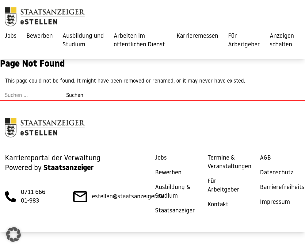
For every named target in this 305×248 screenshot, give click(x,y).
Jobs (11, 36)
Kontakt (218, 205)
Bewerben (39, 36)
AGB (265, 158)
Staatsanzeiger (175, 211)
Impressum (275, 202)
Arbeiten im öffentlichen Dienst (139, 40)
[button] (13, 234)
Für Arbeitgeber (244, 40)
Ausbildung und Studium (83, 40)
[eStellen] (45, 18)
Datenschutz (276, 173)
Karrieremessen (197, 36)
